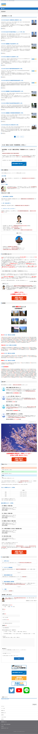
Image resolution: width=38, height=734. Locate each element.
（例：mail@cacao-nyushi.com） (19, 621)
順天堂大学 (16, 82)
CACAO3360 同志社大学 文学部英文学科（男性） (10, 124)
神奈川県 (5, 94)
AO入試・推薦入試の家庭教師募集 (5, 724)
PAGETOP (34, 704)
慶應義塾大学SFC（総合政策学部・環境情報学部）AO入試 (22, 93)
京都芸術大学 (8, 58)
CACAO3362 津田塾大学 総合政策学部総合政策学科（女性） (12, 103)
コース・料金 (3, 708)
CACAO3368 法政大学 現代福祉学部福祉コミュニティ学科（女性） (13, 31)
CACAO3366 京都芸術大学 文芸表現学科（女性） (10, 56)
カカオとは (2, 706)
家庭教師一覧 (3, 710)
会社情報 (2, 726)
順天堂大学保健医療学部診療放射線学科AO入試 (24, 82)
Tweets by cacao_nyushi (5, 700)
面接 (10, 71)
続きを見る (3, 28)
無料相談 (2, 719)
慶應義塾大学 (13, 93)
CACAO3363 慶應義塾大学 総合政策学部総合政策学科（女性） (12, 91)
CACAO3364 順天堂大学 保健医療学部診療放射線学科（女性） (12, 80)
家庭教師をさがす (3, 712)
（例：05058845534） (19, 626)
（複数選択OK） (19, 632)
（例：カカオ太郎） (19, 615)
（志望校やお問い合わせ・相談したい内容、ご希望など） (19, 642)
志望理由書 (12, 70)
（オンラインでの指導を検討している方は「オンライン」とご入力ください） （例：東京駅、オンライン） (19, 652)
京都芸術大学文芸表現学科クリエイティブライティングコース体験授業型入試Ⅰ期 (20, 58)
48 (21, 136)
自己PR (8, 71)
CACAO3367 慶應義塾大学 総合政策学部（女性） (10, 43)
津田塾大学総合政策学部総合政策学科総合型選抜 (17, 105)
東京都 (7, 82)
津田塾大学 (10, 105)
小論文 (7, 70)
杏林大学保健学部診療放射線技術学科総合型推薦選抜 (23, 70)
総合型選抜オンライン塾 (4, 71)
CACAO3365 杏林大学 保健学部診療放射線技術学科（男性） (12, 68)
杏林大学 (16, 70)
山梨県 (10, 70)
